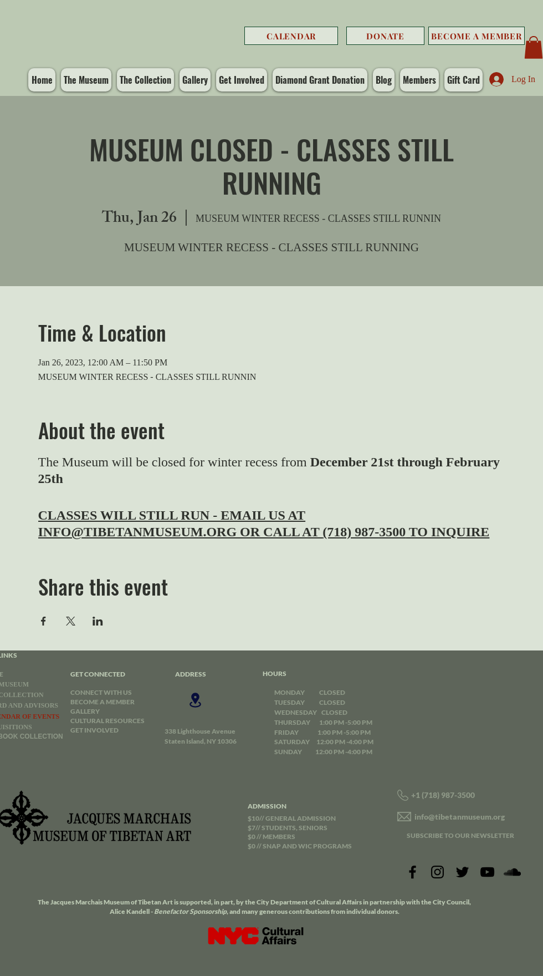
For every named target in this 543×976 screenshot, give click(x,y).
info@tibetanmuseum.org (459, 816)
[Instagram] (437, 872)
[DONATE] (385, 36)
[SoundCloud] (512, 872)
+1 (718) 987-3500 (443, 795)
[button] (533, 47)
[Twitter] (462, 872)
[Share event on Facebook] (43, 621)
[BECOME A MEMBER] (476, 36)
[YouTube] (487, 872)
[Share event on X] (70, 621)
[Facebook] (412, 872)
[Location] (195, 700)
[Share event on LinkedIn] (98, 621)
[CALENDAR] (291, 36)
